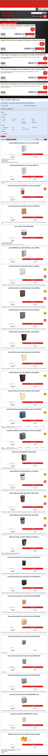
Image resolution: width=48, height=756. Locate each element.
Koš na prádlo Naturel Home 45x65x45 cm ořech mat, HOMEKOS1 (24, 206)
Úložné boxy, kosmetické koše (30, 105)
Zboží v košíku (35, 16)
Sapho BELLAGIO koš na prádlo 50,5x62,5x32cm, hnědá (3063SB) (24, 288)
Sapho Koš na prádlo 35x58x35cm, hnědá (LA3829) (18, 26)
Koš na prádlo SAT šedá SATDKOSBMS (24, 226)
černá (23, 127)
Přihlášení (45, 9)
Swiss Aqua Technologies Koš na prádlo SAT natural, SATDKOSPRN (24, 616)
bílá (13, 127)
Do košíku (29, 154)
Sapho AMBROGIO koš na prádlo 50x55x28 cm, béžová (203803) (24, 247)
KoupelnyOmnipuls (7, 14)
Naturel (23, 119)
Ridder (33, 119)
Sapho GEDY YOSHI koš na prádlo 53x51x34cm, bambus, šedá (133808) (24, 430)
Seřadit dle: (37, 139)
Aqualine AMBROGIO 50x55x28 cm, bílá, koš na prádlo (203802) (24, 142)
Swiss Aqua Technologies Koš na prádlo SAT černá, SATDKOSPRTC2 (24, 84)
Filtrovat (3, 136)
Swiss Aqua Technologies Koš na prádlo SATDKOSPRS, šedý (24, 694)
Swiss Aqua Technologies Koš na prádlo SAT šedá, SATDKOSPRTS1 (24, 655)
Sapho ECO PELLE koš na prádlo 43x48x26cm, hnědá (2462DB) (24, 331)
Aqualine (14, 119)
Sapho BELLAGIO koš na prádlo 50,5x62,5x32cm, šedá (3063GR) (24, 309)
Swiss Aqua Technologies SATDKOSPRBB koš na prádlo (24, 713)
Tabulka (9, 139)
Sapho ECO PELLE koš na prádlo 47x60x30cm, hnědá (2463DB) (24, 372)
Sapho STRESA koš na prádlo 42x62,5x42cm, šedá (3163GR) (24, 515)
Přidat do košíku (30, 34)
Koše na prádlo (5, 105)
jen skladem (5, 114)
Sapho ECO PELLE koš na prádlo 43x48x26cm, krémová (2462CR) (24, 352)
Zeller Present (34, 122)
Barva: (3, 125)
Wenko (33, 120)
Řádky (14, 139)
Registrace (40, 9)
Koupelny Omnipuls (4, 19)
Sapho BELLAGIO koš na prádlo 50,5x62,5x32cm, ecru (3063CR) (24, 266)
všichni (4, 119)
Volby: (3, 112)
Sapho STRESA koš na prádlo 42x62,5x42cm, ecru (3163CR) (24, 471)
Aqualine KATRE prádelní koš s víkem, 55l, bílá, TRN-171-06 (24, 165)
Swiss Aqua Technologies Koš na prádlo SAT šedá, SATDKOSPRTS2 (23, 55)
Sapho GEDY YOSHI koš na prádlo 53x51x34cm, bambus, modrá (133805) (24, 409)
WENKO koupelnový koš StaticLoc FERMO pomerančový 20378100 (24, 734)
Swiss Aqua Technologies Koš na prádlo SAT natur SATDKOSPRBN (23, 69)
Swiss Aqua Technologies (24, 123)
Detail (3, 48)
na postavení (5, 133)
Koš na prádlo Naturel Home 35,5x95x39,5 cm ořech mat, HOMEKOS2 (24, 185)
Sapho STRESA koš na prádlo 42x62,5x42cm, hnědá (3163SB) (24, 493)
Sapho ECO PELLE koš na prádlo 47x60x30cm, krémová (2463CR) (22, 40)
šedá (13, 129)
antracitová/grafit (5, 127)
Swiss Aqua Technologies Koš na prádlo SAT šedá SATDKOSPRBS (24, 636)
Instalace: (3, 131)
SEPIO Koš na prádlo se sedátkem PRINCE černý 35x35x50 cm (24, 536)
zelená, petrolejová (25, 129)
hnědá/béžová (34, 127)
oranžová (4, 129)
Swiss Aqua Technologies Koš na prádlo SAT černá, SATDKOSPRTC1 (24, 557)
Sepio (14, 120)
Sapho (4, 120)
